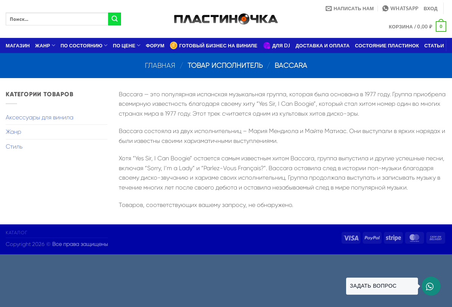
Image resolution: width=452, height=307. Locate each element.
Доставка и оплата (322, 45)
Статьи (434, 45)
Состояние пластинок (387, 45)
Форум (155, 45)
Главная (160, 65)
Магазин (18, 45)
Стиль (14, 146)
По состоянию (84, 45)
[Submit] (114, 19)
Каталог (16, 232)
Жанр (45, 45)
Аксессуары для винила (39, 117)
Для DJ (276, 45)
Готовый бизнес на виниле (214, 45)
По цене (127, 45)
